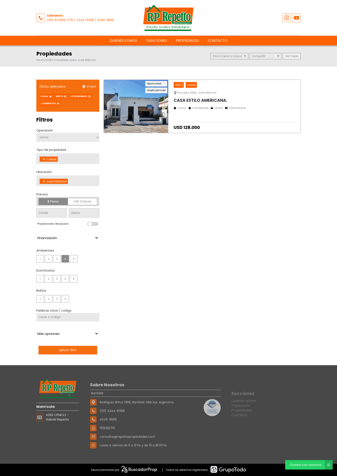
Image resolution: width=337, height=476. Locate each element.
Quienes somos (123, 40)
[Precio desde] (51, 213)
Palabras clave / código (54, 310)
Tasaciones (156, 40)
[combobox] (67, 158)
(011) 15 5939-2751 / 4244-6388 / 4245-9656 (80, 20)
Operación (44, 130)
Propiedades (187, 40)
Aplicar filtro (68, 350)
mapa (291, 56)
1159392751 (107, 442)
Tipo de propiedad (51, 149)
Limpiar (89, 86)
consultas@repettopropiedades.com (127, 450)
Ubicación (44, 172)
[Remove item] (44, 159)
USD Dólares (82, 201)
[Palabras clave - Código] (67, 317)
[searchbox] (60, 160)
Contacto (217, 40)
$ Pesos (53, 201)
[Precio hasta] (84, 213)
